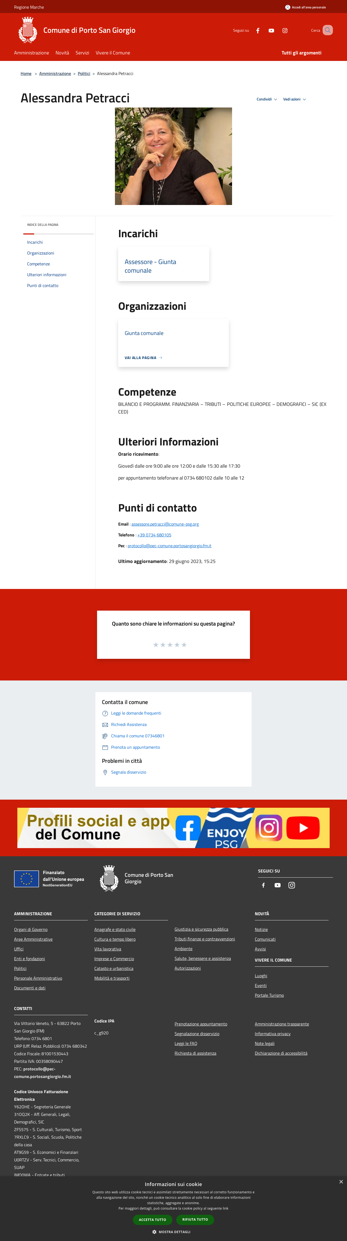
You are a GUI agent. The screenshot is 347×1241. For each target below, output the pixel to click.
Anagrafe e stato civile (115, 929)
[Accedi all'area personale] (305, 7)
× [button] (341, 1182)
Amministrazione (55, 73)
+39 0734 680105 (154, 535)
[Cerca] (326, 30)
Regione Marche (29, 7)
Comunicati (265, 939)
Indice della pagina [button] (42, 224)
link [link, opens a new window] (226, 1208)
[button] (173, 1232)
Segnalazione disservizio (197, 1033)
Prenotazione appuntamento (201, 1024)
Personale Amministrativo (38, 978)
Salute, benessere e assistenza (203, 958)
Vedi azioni (295, 99)
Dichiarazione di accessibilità (281, 1053)
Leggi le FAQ (186, 1043)
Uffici (19, 949)
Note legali (265, 1043)
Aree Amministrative (33, 939)
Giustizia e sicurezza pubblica (201, 929)
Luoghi (261, 975)
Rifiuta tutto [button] (195, 1219)
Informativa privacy (273, 1033)
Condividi (268, 99)
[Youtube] (264, 30)
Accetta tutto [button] (152, 1219)
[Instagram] (278, 30)
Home (26, 73)
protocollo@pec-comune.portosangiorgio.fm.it (169, 545)
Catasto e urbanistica (113, 968)
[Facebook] (251, 30)
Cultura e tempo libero (115, 939)
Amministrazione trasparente (282, 1024)
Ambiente (183, 948)
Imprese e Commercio (114, 958)
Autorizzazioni (188, 968)
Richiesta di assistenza (195, 1053)
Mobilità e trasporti (112, 978)
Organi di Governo (30, 929)
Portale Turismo (269, 995)
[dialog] (173, 1208)
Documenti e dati (30, 988)
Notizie (261, 929)
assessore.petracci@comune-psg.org (165, 524)
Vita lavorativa (107, 949)
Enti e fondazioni (29, 958)
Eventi (261, 985)
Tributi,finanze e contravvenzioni (205, 939)
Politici (84, 73)
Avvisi (260, 949)
